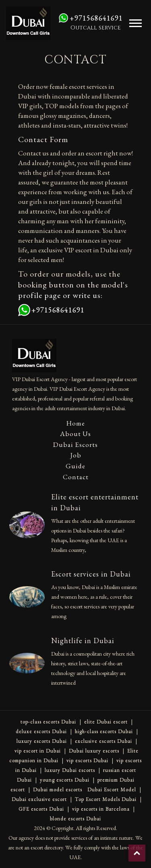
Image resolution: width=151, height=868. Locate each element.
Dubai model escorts (57, 789)
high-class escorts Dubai (104, 731)
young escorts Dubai (64, 779)
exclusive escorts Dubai (103, 741)
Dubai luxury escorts (94, 750)
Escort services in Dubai (91, 574)
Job (75, 455)
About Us (75, 433)
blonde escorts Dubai (75, 818)
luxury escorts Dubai (42, 741)
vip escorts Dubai (87, 760)
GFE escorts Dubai (41, 808)
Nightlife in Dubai (82, 640)
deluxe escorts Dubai (41, 731)
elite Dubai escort (106, 721)
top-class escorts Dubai (48, 721)
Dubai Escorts (75, 444)
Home (75, 423)
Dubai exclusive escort (39, 799)
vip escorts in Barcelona (101, 808)
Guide (75, 465)
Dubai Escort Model (111, 789)
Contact (76, 476)
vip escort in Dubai (37, 750)
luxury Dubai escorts (70, 770)
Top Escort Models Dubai (106, 799)
